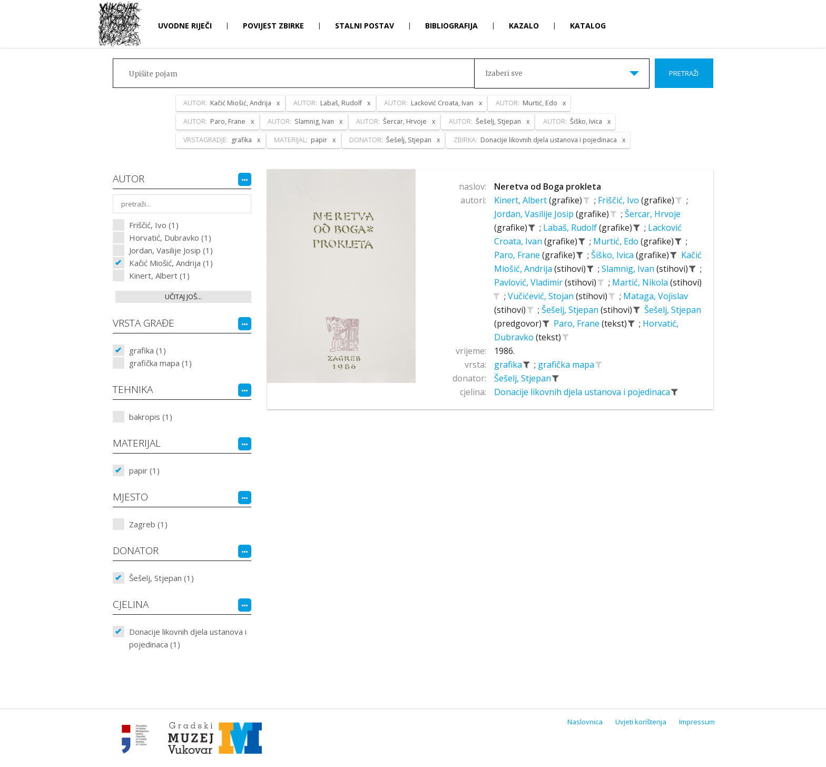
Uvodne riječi (185, 26)
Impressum (697, 721)
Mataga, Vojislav (655, 296)
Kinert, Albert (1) (159, 275)
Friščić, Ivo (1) (154, 225)
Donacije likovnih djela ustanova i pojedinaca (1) (188, 638)
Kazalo (524, 26)
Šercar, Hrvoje (653, 214)
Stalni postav (364, 26)
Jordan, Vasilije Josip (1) (171, 250)
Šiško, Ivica (613, 255)
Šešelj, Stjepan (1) (161, 578)
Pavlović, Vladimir (529, 282)
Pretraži (684, 73)
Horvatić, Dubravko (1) (170, 237)
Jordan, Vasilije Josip (535, 214)
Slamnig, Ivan (629, 268)
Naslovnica (585, 721)
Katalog (588, 26)
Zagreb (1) (148, 524)
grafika (509, 364)
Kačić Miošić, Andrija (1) (171, 263)
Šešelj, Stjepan (571, 310)
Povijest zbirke (273, 26)
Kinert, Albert (521, 200)
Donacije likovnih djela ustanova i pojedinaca (583, 392)
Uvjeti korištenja (640, 721)
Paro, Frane (518, 255)
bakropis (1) (150, 416)
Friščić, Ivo (619, 200)
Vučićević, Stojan (542, 296)
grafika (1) (147, 350)
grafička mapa (567, 364)
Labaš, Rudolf (571, 227)
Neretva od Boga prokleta (547, 186)
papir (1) (144, 470)
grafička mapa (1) (160, 363)
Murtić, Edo (617, 241)
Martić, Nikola (641, 282)
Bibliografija (451, 26)
